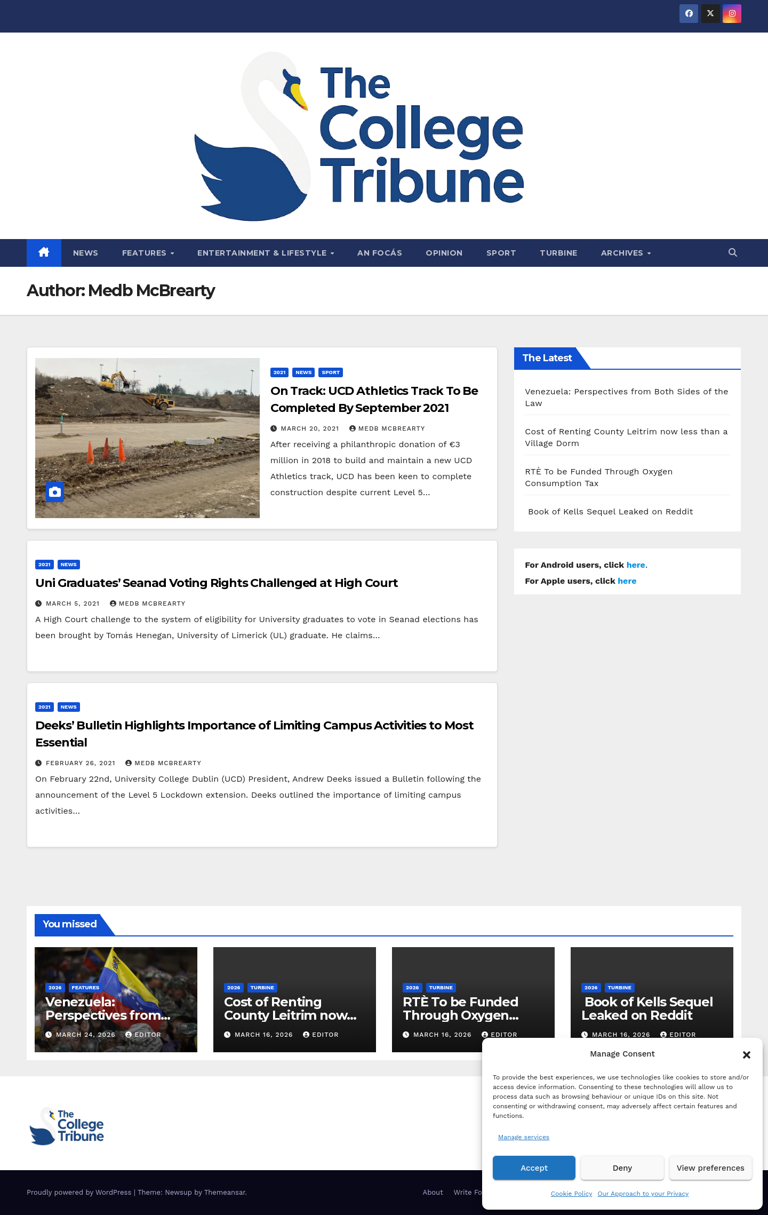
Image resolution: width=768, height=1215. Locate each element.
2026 (55, 987)
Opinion (444, 253)
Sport (501, 253)
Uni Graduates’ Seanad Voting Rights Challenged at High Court (216, 583)
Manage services (523, 1137)
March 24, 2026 (87, 1034)
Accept (534, 1168)
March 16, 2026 (265, 1034)
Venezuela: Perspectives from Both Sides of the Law (113, 1015)
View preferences (711, 1168)
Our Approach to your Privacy (643, 1193)
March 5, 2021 (74, 603)
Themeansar (224, 1192)
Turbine (559, 253)
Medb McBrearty (387, 428)
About (433, 1192)
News (86, 253)
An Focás (379, 253)
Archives (623, 253)
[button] (746, 1054)
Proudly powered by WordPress (80, 1192)
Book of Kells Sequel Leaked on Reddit (609, 511)
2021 (280, 372)
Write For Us (475, 1192)
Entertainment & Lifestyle (263, 253)
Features (146, 253)
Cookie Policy (572, 1193)
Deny (622, 1168)
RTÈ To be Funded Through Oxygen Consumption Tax (460, 1015)
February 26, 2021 (82, 763)
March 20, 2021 (311, 428)
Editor (143, 1034)
